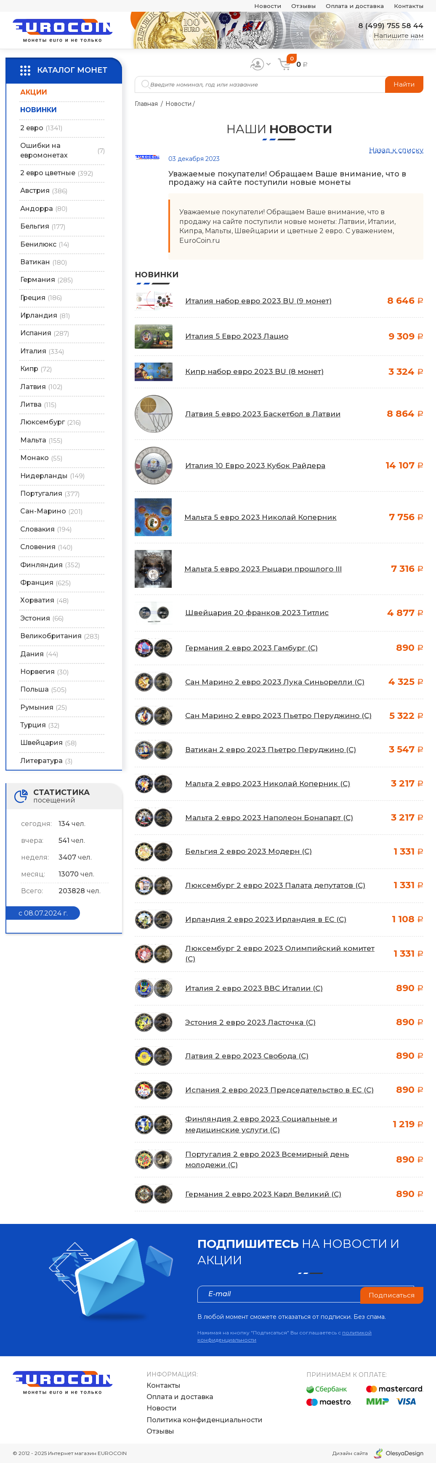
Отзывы (293, 6)
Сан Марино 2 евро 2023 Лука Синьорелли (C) (279, 682)
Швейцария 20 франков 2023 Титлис (260, 612)
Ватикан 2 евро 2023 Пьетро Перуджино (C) (275, 750)
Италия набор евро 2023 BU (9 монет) (262, 300)
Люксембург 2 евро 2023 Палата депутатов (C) (279, 886)
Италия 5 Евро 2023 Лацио (238, 336)
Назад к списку (396, 150)
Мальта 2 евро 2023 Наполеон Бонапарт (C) (273, 818)
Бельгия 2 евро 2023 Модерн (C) (251, 852)
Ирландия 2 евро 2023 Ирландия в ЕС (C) (269, 920)
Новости (255, 6)
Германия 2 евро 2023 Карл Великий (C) (267, 1196)
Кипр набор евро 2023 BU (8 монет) (258, 371)
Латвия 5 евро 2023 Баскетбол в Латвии (266, 413)
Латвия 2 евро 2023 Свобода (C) (249, 1057)
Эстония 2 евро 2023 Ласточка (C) (253, 1023)
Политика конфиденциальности (204, 1420)
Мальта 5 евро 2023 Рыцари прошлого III (267, 569)
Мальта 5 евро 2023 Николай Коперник (264, 517)
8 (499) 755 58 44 (388, 25)
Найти (404, 84)
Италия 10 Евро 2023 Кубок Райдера (258, 465)
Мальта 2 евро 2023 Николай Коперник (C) (271, 784)
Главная (146, 104)
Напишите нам (398, 35)
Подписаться (391, 1296)
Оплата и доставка (349, 6)
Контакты (407, 6)
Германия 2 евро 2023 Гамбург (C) (254, 648)
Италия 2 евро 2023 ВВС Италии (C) (257, 989)
